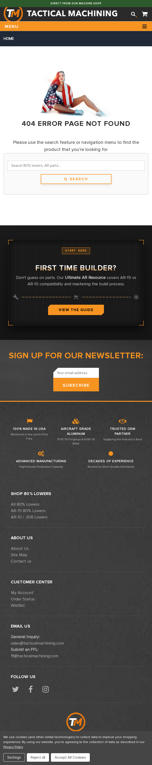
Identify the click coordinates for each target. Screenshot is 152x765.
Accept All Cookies (70, 757)
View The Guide (76, 310)
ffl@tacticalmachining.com (34, 655)
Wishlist (18, 605)
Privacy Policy (13, 747)
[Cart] (145, 14)
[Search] (133, 14)
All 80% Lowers (25, 504)
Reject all (38, 757)
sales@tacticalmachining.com (37, 643)
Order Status (23, 599)
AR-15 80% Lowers (28, 510)
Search (76, 179)
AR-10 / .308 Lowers (29, 517)
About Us (20, 548)
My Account (22, 592)
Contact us (21, 561)
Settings (14, 757)
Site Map (19, 554)
